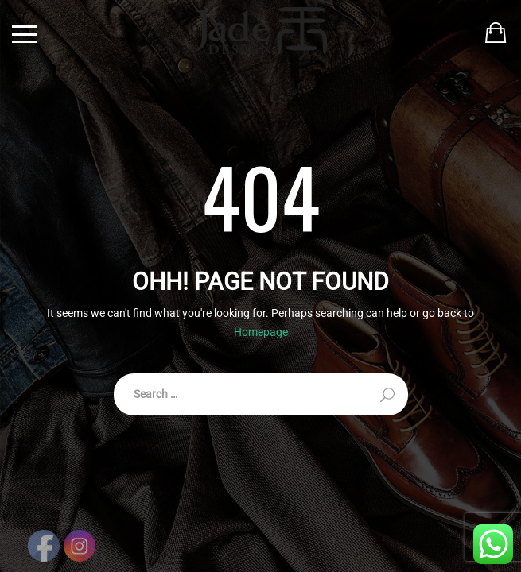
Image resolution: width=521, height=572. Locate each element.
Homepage (261, 332)
